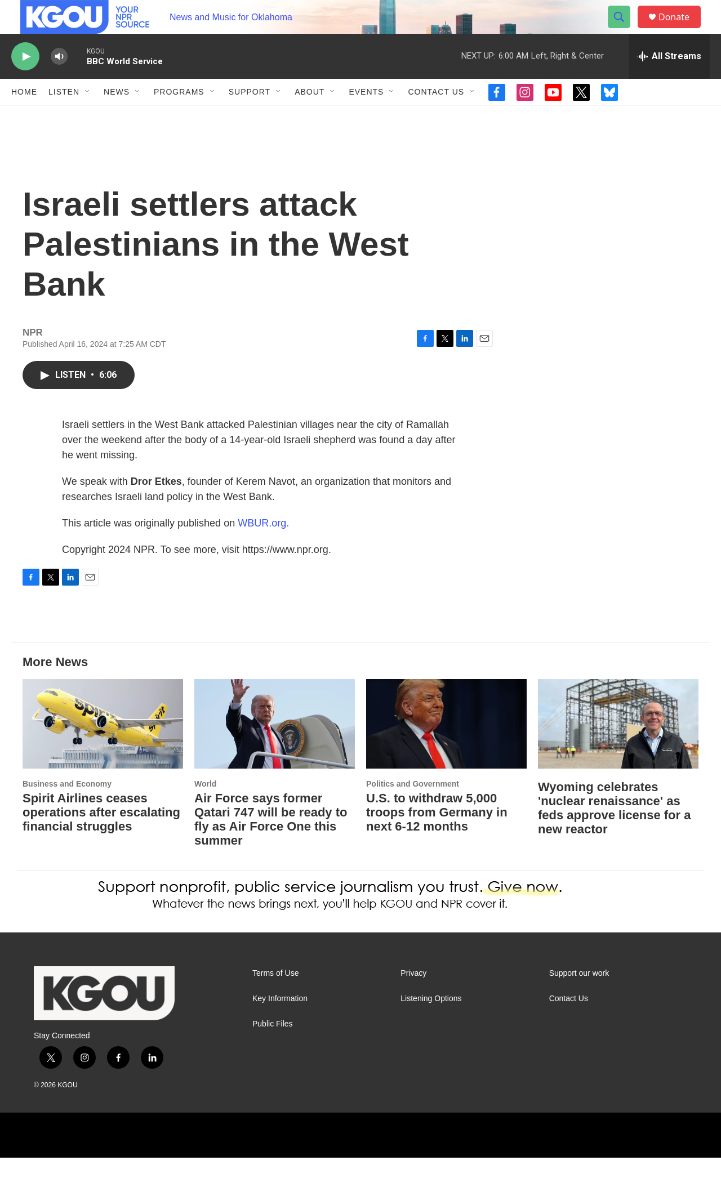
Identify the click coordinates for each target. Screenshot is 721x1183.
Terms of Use (275, 998)
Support (249, 117)
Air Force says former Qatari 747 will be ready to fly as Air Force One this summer (270, 844)
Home (24, 117)
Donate (681, 29)
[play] (25, 81)
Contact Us (436, 117)
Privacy (413, 998)
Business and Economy (67, 809)
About (309, 117)
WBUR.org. (263, 548)
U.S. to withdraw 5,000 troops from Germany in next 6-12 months (437, 837)
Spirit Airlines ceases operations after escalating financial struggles (101, 837)
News (117, 117)
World (205, 809)
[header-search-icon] (624, 30)
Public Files (272, 1049)
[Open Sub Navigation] (87, 117)
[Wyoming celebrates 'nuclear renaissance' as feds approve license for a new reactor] (618, 749)
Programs (179, 117)
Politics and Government (412, 809)
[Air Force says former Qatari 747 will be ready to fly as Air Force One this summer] (274, 749)
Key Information (280, 1024)
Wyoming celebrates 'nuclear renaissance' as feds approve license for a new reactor (614, 833)
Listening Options (430, 1024)
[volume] (59, 82)
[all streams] (669, 81)
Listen (63, 117)
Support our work (579, 998)
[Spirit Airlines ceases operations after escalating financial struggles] (103, 749)
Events (366, 117)
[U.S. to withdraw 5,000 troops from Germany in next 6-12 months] (446, 749)
